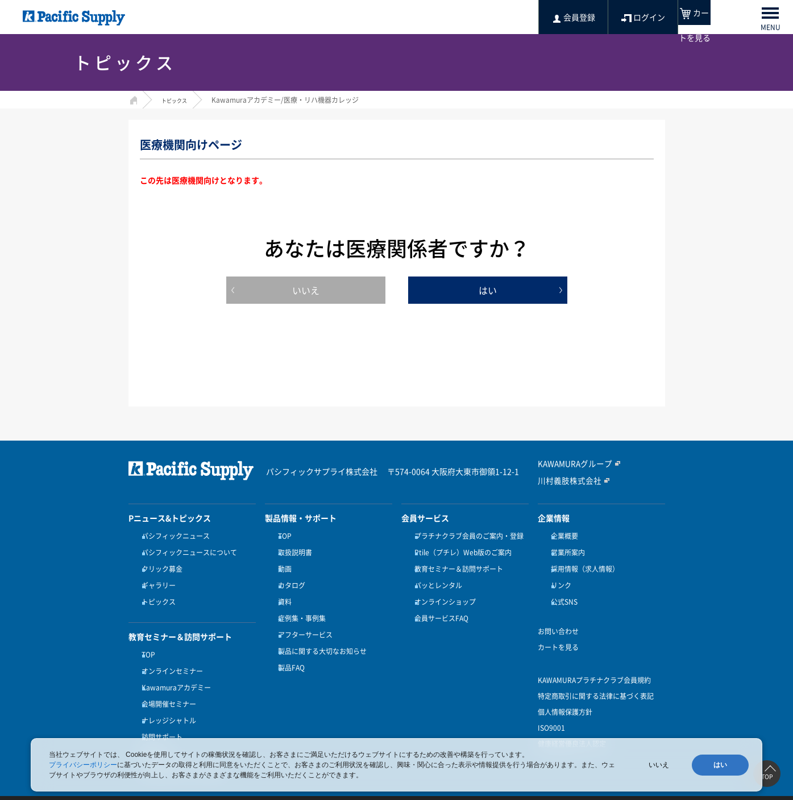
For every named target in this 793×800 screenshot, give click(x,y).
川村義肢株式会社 (565, 480)
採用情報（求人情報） (583, 564)
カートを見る (558, 634)
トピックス (178, 100)
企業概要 (562, 536)
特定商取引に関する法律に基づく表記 (596, 683)
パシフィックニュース (174, 536)
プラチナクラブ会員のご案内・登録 (467, 536)
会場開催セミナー (167, 683)
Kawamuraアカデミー (174, 669)
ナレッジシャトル (167, 697)
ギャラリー (157, 578)
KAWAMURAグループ (570, 464)
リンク (559, 578)
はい (488, 290)
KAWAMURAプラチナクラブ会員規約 (594, 667)
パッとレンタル (436, 578)
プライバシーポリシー (83, 765)
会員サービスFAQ (440, 605)
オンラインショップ (443, 592)
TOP (146, 641)
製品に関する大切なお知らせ (320, 633)
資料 (283, 592)
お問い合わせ (558, 618)
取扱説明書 (293, 550)
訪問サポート (160, 711)
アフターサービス (303, 619)
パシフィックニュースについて (187, 550)
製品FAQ (289, 647)
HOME (132, 98)
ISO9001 (551, 715)
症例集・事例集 (300, 605)
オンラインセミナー (170, 656)
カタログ (290, 578)
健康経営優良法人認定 (572, 731)
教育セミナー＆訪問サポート (457, 564)
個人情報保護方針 (565, 699)
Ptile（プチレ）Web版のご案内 (461, 550)
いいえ (305, 290)
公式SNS (562, 592)
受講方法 (153, 725)
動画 (283, 564)
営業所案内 (566, 550)
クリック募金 (160, 564)
